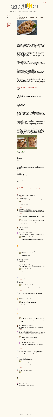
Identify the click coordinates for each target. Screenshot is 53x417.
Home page (12, 11)
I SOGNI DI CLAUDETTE (22, 325)
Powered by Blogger (26, 413)
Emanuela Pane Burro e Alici (23, 313)
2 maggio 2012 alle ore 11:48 (29, 232)
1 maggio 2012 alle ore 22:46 (28, 209)
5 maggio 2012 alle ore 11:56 (29, 360)
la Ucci (20, 227)
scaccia (22, 189)
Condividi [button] (8, 15)
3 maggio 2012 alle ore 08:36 (27, 298)
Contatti (34, 11)
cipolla (8, 22)
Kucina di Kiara (21, 259)
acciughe (20, 188)
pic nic (8, 27)
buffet (8, 21)
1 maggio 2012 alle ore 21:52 (27, 198)
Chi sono (30, 11)
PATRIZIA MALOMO (22, 209)
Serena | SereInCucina (22, 232)
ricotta (20, 189)
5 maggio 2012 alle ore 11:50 (29, 301)
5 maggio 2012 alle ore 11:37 (29, 236)
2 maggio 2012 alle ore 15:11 (26, 259)
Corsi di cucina (25, 11)
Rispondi (20, 196)
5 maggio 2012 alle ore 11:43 (29, 284)
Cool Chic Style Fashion (22, 308)
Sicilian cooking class (19, 11)
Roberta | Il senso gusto (22, 356)
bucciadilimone (23, 219)
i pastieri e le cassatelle (39, 82)
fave (8, 24)
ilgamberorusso (21, 264)
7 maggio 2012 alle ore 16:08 (29, 371)
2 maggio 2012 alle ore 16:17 (27, 264)
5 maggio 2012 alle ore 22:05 (31, 342)
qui (22, 45)
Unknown (20, 292)
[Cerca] (44, 2)
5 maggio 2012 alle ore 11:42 (29, 268)
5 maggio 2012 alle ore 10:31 (29, 356)
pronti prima (18, 189)
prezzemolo (9, 29)
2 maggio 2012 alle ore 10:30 (24, 227)
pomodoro (8, 28)
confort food (9, 23)
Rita (19, 383)
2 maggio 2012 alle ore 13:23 (30, 245)
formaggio (8, 25)
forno (8, 26)
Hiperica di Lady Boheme (22, 245)
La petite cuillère (21, 298)
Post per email (21, 187)
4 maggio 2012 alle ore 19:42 (29, 331)
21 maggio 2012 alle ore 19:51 (23, 383)
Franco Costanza (21, 198)
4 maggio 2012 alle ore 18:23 (29, 325)
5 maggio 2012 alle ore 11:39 (29, 252)
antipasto (22, 188)
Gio (19, 281)
